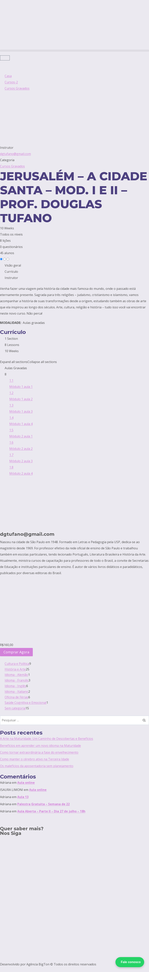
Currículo (11, 271)
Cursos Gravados (12, 166)
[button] (74, 51)
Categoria (7, 160)
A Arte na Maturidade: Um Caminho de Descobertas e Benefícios (46, 738)
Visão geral (13, 265)
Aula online (26, 782)
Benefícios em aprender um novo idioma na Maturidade (40, 745)
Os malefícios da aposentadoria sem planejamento (36, 766)
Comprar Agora (16, 652)
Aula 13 (23, 797)
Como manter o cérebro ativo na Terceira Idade (34, 759)
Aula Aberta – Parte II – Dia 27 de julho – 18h (51, 811)
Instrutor (6, 147)
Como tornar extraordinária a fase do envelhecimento (39, 752)
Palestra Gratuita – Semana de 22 (43, 804)
